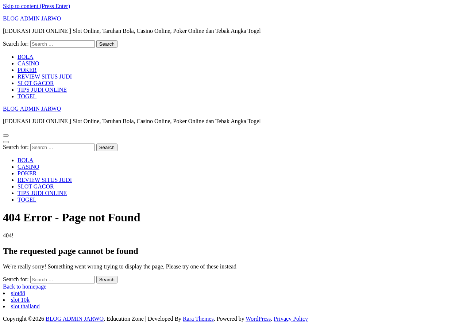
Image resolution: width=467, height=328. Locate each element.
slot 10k (20, 300)
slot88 (18, 293)
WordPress (258, 319)
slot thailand (25, 306)
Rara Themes (198, 319)
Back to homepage (24, 286)
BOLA (26, 57)
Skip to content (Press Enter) (36, 6)
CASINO (28, 63)
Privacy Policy (291, 319)
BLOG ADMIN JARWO (32, 18)
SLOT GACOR (36, 83)
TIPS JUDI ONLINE (42, 90)
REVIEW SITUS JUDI (45, 76)
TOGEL (27, 96)
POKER (27, 70)
